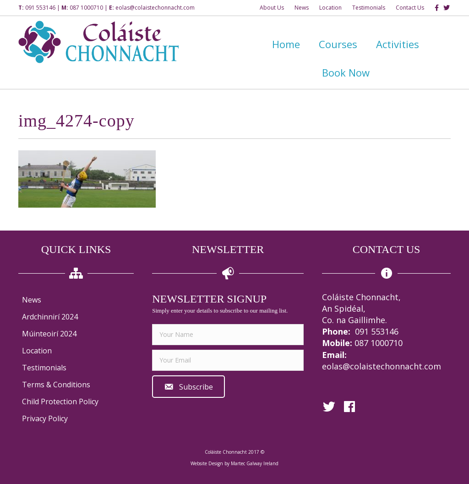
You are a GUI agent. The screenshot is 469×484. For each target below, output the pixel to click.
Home (286, 44)
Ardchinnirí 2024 (50, 317)
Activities (397, 44)
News (301, 7)
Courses (338, 44)
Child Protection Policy (60, 401)
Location (330, 7)
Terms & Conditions (56, 385)
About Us (272, 7)
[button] (188, 386)
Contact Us (410, 7)
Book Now (346, 72)
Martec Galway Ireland (254, 463)
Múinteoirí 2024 (49, 334)
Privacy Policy (45, 418)
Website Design (207, 463)
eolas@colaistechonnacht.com (155, 7)
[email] (228, 360)
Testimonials (368, 7)
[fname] (228, 334)
